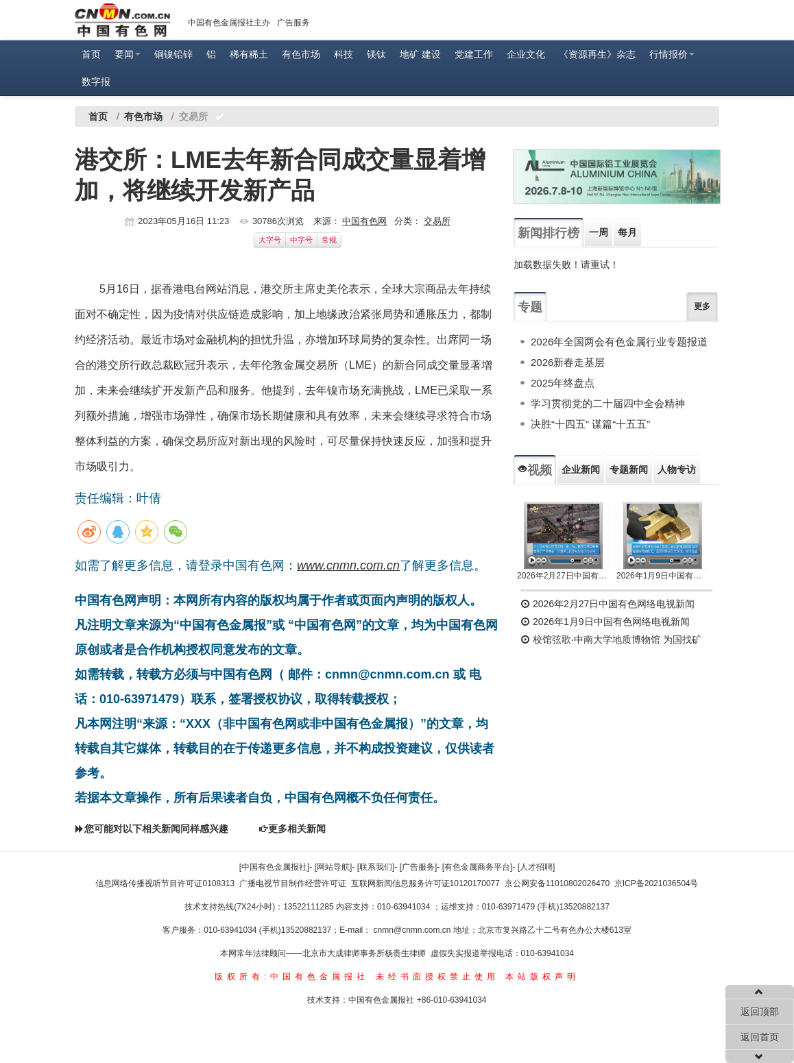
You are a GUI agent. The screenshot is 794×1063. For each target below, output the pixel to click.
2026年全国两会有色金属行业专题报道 (619, 341)
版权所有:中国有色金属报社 (292, 976)
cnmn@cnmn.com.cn (413, 930)
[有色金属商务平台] (477, 867)
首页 (91, 54)
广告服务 (293, 22)
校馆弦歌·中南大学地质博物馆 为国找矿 (610, 639)
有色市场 (301, 54)
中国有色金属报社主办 (229, 22)
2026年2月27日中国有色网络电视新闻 (563, 576)
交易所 (437, 221)
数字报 (96, 81)
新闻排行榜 (548, 233)
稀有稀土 (249, 54)
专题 (530, 307)
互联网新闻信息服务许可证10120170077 (425, 883)
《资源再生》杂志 (597, 54)
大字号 (269, 240)
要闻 (128, 54)
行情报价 (672, 54)
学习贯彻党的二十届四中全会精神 (608, 403)
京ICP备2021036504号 (656, 883)
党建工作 (474, 54)
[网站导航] (333, 867)
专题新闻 (629, 469)
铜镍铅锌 (173, 54)
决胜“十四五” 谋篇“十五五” (590, 424)
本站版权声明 (542, 976)
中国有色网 (364, 221)
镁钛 (376, 54)
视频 (535, 470)
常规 (329, 240)
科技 (343, 54)
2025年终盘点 (562, 383)
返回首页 (760, 1036)
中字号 (301, 240)
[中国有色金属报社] (274, 867)
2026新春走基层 (568, 362)
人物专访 (677, 469)
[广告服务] (418, 867)
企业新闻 (581, 469)
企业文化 (526, 54)
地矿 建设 (420, 54)
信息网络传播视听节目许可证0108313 (164, 883)
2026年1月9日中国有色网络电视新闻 (662, 576)
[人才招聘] (536, 867)
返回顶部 (760, 1011)
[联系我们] (376, 867)
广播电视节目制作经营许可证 (292, 883)
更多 (702, 306)
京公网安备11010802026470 (557, 883)
